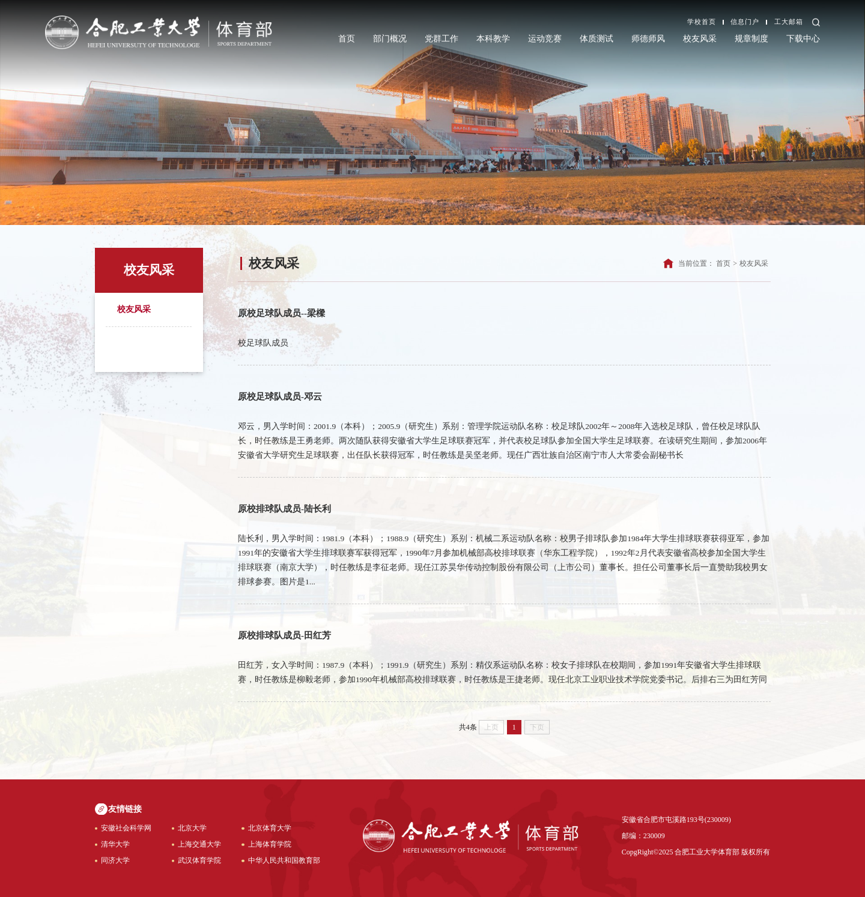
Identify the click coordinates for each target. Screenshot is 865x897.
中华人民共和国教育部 (284, 860)
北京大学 (192, 828)
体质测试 (596, 38)
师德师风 (648, 38)
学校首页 (701, 22)
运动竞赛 (545, 38)
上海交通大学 (199, 844)
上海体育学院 (269, 844)
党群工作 (441, 38)
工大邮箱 (788, 22)
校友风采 (700, 38)
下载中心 (803, 38)
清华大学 (115, 844)
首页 (346, 38)
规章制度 (751, 38)
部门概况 (390, 38)
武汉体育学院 (199, 860)
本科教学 (493, 38)
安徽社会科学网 (126, 828)
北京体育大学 (269, 828)
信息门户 (744, 22)
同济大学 (115, 860)
